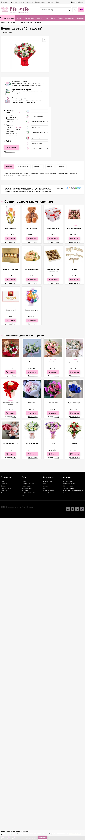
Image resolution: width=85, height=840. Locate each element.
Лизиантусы (37, 188)
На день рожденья (48, 490)
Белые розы (30, 189)
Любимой (42, 189)
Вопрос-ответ (26, 486)
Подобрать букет (47, 481)
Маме (36, 189)
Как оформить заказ (28, 483)
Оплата (3, 486)
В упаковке (45, 188)
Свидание (7, 191)
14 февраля (37, 191)
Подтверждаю (42, 837)
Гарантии (4, 490)
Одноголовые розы (10, 189)
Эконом (19, 18)
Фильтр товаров (7, 18)
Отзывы (3, 493)
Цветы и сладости (47, 191)
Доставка (4, 483)
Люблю (31, 191)
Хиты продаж (16, 188)
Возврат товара (6, 488)
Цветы (39, 18)
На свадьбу (46, 493)
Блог (23, 495)
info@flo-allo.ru (68, 486)
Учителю (48, 189)
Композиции (69, 18)
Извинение (14, 191)
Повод (60, 18)
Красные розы (21, 189)
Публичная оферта (27, 488)
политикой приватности (75, 834)
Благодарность (23, 191)
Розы (46, 18)
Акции (24, 481)
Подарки (80, 18)
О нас (2, 481)
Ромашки (45, 486)
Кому (53, 18)
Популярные (29, 18)
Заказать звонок (68, 488)
